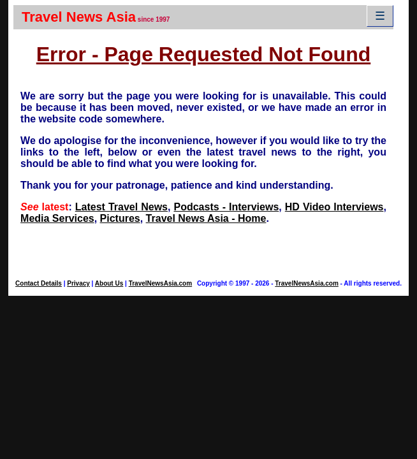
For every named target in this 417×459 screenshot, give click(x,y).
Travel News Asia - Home (206, 218)
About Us (109, 283)
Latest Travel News (121, 206)
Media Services (57, 218)
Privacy (78, 283)
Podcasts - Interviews (226, 206)
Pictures (120, 218)
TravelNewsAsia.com (161, 283)
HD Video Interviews (334, 206)
